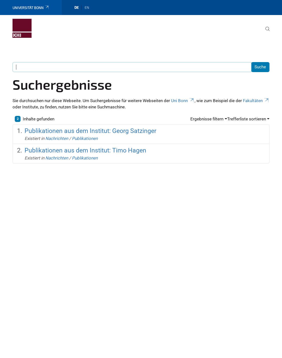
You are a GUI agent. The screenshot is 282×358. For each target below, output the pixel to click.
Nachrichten (56, 138)
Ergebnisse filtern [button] (206, 118)
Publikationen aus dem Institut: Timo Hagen (85, 150)
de (76, 7)
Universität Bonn (31, 8)
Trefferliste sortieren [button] (246, 118)
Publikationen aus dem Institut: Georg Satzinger (90, 130)
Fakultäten (256, 100)
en (87, 7)
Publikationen (85, 138)
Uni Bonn (183, 100)
